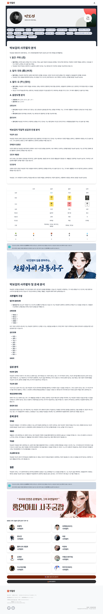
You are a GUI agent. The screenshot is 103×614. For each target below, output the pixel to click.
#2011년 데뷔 (70, 33)
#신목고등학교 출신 (39, 33)
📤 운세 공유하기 (51, 581)
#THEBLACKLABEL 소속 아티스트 (83, 33)
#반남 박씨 (28, 30)
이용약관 (87, 607)
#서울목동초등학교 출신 (21, 36)
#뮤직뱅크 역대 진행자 (28, 33)
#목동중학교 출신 (32, 36)
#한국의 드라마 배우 (50, 30)
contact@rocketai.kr (25, 599)
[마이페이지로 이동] (94, 2)
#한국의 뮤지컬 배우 (60, 33)
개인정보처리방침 (93, 607)
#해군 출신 (9, 33)
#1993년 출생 (10, 36)
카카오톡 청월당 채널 (13, 599)
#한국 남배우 (10, 30)
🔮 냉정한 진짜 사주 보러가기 (51, 577)
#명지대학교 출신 (73, 30)
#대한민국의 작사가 (19, 30)
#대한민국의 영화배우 (62, 30)
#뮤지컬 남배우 (17, 33)
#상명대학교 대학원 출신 (84, 30)
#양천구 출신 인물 (50, 33)
